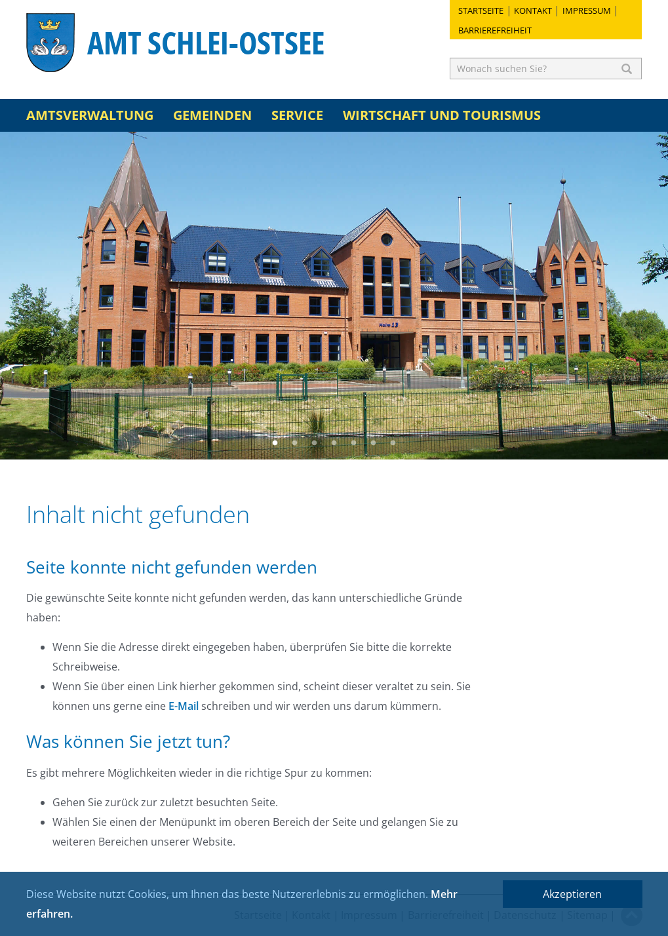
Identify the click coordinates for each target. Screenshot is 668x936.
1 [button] (275, 443)
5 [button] (354, 443)
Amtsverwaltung (89, 115)
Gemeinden (212, 115)
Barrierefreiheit (495, 30)
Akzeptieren (572, 894)
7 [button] (393, 443)
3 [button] (314, 443)
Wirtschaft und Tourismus (442, 115)
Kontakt (533, 10)
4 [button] (334, 443)
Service (297, 115)
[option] (334, 295)
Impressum (586, 10)
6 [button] (373, 443)
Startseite (480, 10)
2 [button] (295, 443)
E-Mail (183, 706)
